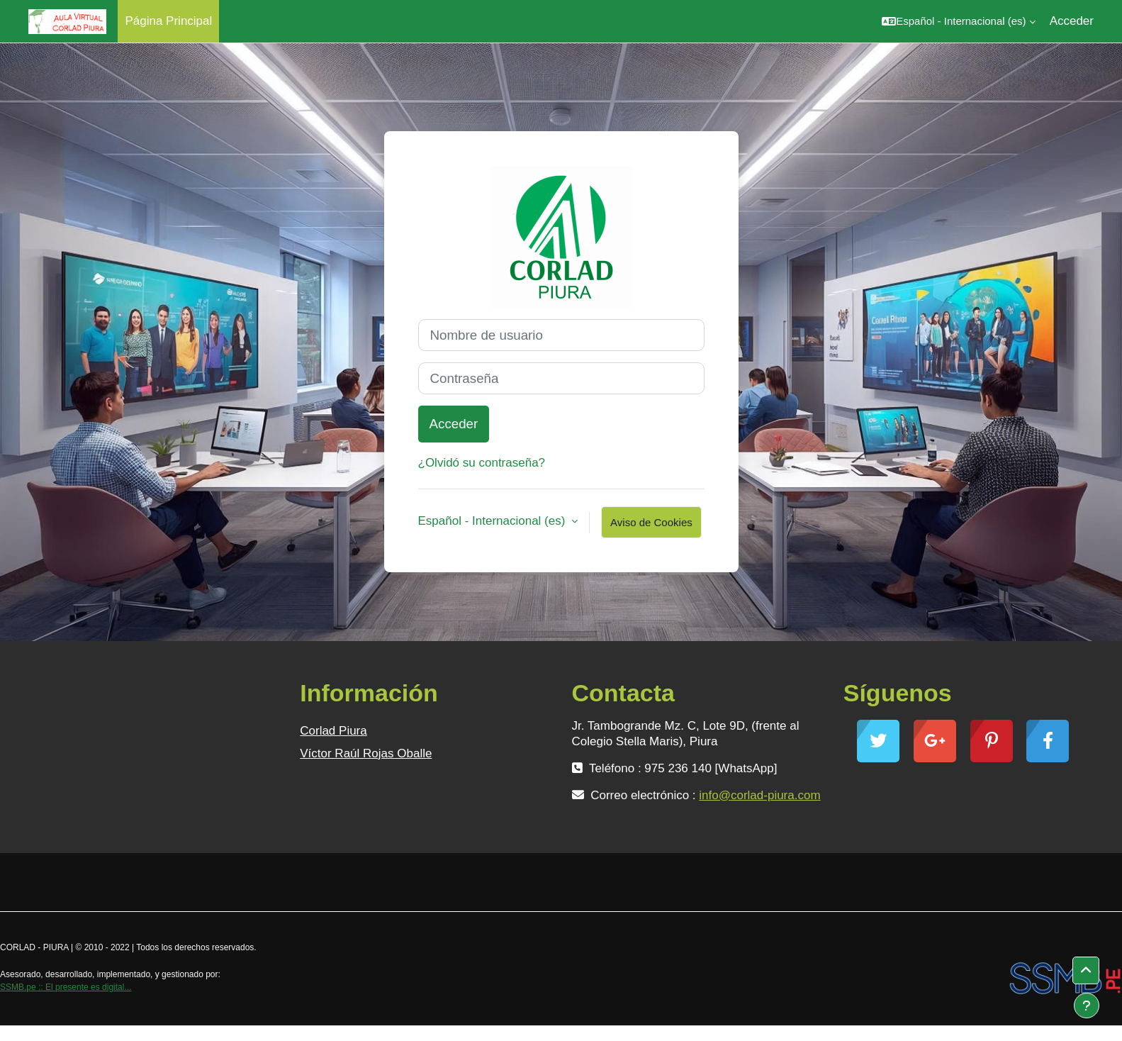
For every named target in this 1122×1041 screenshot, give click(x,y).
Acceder (1072, 21)
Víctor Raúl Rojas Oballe (366, 753)
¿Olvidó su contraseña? (482, 462)
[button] (958, 21)
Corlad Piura (333, 730)
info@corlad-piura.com (759, 795)
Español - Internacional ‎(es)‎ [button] (493, 521)
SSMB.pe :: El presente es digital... (65, 987)
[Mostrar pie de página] (1086, 1005)
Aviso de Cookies (651, 522)
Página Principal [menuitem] (168, 21)
